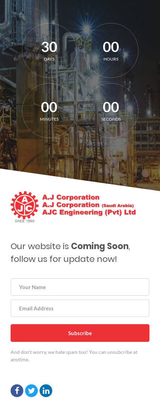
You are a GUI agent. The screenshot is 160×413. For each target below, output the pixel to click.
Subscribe (80, 333)
